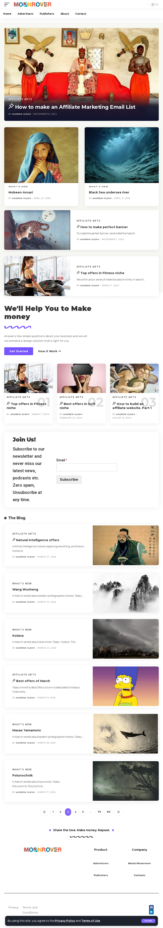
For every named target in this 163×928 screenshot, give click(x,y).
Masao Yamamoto (26, 730)
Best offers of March (33, 681)
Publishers (101, 875)
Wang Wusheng (25, 589)
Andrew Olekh (21, 114)
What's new (18, 186)
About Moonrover (139, 863)
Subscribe (69, 480)
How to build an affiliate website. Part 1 (132, 406)
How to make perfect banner (104, 227)
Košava (18, 636)
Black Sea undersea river (109, 192)
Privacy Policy (65, 921)
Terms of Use (91, 921)
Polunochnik (22, 776)
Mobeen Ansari (20, 192)
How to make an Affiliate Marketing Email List (75, 107)
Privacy (13, 907)
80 (108, 812)
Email (61, 460)
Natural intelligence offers (37, 540)
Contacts (139, 875)
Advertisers (101, 863)
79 (99, 812)
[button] (18, 351)
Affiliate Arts (20, 99)
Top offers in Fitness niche (102, 273)
